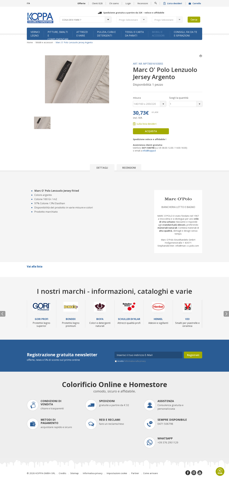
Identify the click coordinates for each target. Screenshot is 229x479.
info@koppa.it (149, 150)
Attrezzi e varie (82, 33)
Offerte (81, 3)
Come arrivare (150, 473)
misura (137, 97)
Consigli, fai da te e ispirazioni (185, 33)
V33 (187, 319)
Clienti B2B (97, 3)
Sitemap (74, 473)
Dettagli (102, 167)
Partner (135, 473)
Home (30, 42)
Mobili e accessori (158, 33)
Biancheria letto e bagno (178, 207)
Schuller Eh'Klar (129, 319)
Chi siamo (114, 3)
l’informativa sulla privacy (135, 361)
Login (128, 3)
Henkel (158, 319)
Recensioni (142, 3)
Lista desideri (173, 3)
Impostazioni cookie (117, 473)
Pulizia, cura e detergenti (106, 33)
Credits (62, 473)
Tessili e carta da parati (134, 33)
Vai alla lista (34, 266)
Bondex (71, 319)
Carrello (195, 3)
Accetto (131, 361)
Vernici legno (35, 33)
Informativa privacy (93, 473)
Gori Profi (41, 319)
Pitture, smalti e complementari (58, 35)
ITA (28, 3)
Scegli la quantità (178, 97)
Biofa (99, 319)
